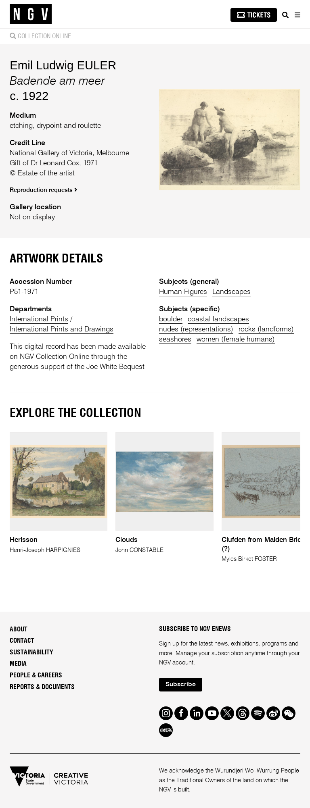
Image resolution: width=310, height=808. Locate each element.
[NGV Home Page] (31, 14)
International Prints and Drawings (61, 329)
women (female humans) (236, 339)
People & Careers (36, 675)
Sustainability (31, 652)
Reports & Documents (42, 687)
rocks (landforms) (266, 329)
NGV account (176, 663)
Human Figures (183, 292)
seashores (175, 339)
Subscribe (180, 684)
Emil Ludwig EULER (63, 65)
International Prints (39, 319)
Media (18, 663)
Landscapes (231, 292)
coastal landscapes (218, 319)
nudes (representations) (196, 329)
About (18, 629)
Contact (22, 640)
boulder (170, 319)
